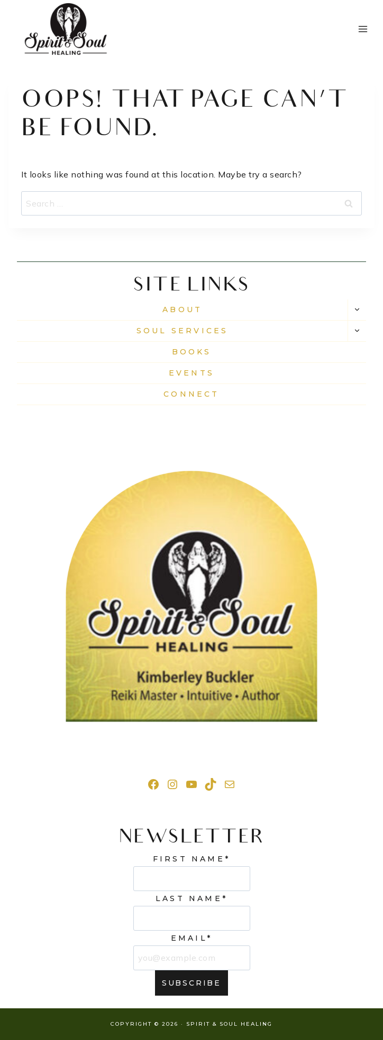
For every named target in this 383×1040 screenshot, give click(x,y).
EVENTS (191, 373)
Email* (191, 938)
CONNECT (191, 394)
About (182, 309)
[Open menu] (362, 29)
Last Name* (191, 898)
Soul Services (182, 330)
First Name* (191, 859)
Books (192, 352)
